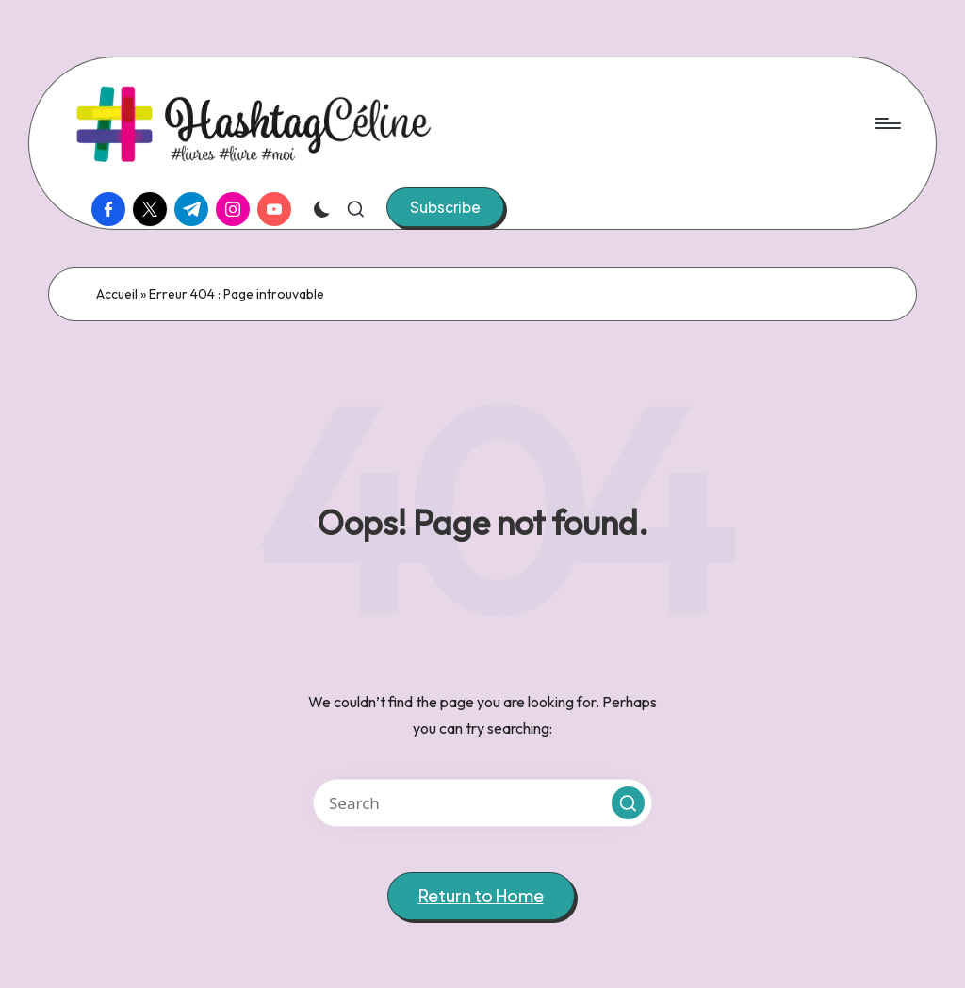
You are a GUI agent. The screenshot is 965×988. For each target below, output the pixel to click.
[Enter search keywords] (482, 803)
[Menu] (886, 123)
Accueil (117, 293)
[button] (445, 207)
